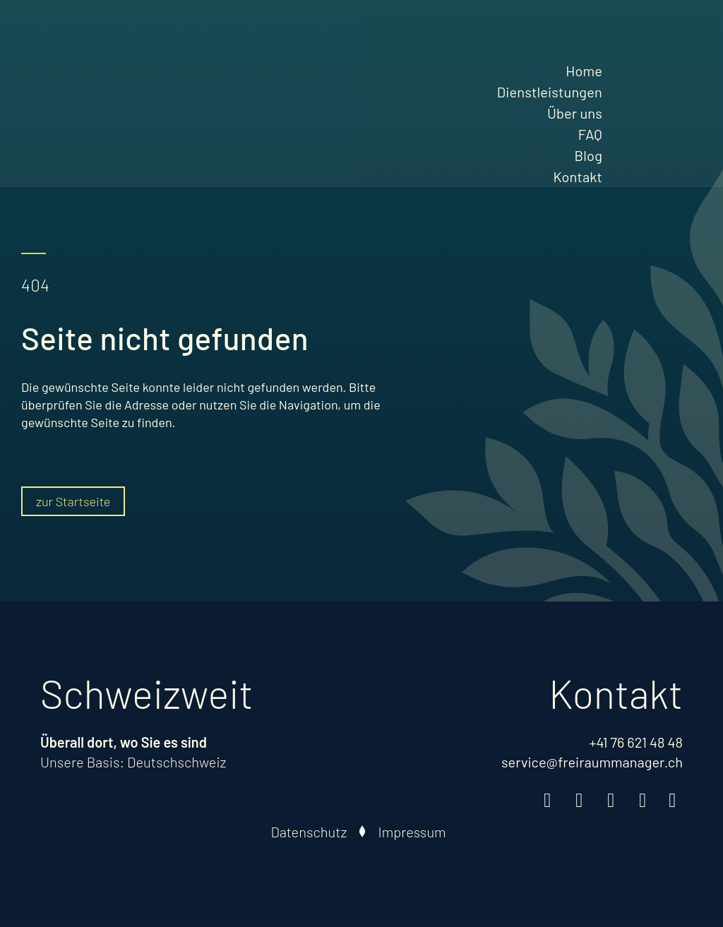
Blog (588, 155)
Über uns (574, 112)
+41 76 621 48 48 (636, 742)
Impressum (412, 831)
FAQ (590, 134)
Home (584, 70)
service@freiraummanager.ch (592, 761)
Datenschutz (308, 831)
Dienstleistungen (549, 91)
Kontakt (577, 176)
